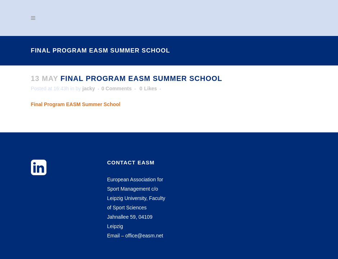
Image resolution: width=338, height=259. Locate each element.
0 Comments (117, 88)
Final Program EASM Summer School (76, 104)
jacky (88, 88)
